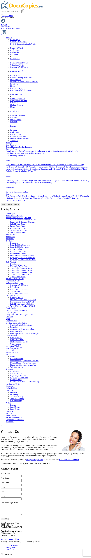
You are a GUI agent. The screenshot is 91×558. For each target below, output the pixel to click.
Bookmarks (14, 52)
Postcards (13, 122)
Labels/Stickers (16, 94)
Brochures (14, 54)
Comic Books (15, 75)
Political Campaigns (41, 151)
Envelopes (14, 84)
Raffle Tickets (15, 134)
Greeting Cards (16, 331)
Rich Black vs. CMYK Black (71, 169)
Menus (12, 107)
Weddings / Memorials (36, 153)
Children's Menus (16, 359)
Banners (16, 48)
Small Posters (15, 407)
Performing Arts (27, 151)
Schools (73, 151)
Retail (68, 151)
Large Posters (15, 409)
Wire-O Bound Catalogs (22, 306)
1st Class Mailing (16, 397)
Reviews (9, 143)
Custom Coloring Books (21, 78)
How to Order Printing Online (17, 192)
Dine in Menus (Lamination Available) (24, 361)
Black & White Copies (18, 42)
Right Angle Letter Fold (19, 378)
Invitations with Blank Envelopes (22, 329)
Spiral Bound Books (17, 224)
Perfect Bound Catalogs (22, 302)
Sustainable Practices (71, 198)
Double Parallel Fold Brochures (22, 256)
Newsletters (14, 111)
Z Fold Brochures (16, 249)
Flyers (12, 86)
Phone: (3, 487)
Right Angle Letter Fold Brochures (23, 260)
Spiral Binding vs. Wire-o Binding (20, 165)
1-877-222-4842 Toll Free (69, 460)
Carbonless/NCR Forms (19, 67)
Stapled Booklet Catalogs (23, 300)
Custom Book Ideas (52, 169)
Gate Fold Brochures (18, 253)
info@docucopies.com (34, 460)
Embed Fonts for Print (76, 180)
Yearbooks (14, 141)
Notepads (13, 118)
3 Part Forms (15, 291)
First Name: (5, 474)
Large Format (18, 101)
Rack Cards (14, 132)
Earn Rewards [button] (11, 145)
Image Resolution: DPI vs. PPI (24, 171)
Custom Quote (11, 200)
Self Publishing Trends (52, 167)
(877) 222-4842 (7, 16)
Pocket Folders (15, 120)
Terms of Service (72, 196)
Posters (13, 126)
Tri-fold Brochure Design (42, 183)
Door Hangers (15, 80)
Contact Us (20, 200)
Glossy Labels (15, 344)
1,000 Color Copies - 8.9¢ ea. (21, 268)
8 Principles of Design (35, 167)
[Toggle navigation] (2, 14)
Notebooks (17, 115)
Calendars (17, 65)
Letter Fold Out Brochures (20, 245)
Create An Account (13, 28)
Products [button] (9, 38)
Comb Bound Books (18, 228)
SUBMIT (5, 520)
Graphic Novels (16, 88)
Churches (9, 151)
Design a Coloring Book (18, 167)
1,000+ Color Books (17, 277)
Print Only (14, 394)
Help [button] (7, 194)
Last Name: (5, 478)
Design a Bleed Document (32, 198)
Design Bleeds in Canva (39, 180)
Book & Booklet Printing (23, 44)
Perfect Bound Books (18, 226)
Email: (3, 496)
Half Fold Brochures (18, 251)
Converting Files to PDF (17, 180)
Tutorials (8, 175)
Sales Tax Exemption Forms (52, 198)
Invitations (14, 327)
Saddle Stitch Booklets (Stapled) (22, 222)
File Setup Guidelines (30, 196)
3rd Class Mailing (17, 399)
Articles (8, 160)
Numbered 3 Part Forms (19, 293)
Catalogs (16, 71)
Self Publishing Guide (36, 169)
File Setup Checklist (68, 167)
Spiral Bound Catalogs (22, 304)
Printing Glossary (59, 196)
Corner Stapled (15, 380)
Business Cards (19, 63)
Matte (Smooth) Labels (19, 342)
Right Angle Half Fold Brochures (22, 258)
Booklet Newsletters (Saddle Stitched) (24, 382)
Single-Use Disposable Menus (23, 365)
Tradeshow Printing (21, 153)
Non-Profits (17, 151)
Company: (5, 483)
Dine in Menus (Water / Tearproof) (23, 363)
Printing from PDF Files (59, 180)
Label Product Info (17, 340)
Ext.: (3, 492)
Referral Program (12, 147)
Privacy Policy (11, 549)
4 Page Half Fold (16, 373)
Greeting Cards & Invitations (21, 90)
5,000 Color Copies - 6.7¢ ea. (21, 272)
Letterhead (14, 103)
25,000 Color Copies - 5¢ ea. (21, 274)
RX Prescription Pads (18, 136)
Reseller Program (25, 147)
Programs (13, 130)
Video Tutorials (10, 187)
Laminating (17, 99)
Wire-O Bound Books (18, 230)
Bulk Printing (15, 59)
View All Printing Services (10, 204)
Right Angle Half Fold (18, 375)
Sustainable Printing (20, 169)
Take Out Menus (16, 367)
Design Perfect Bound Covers (22, 183)
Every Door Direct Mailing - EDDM (24, 82)
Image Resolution (15, 198)
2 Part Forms (15, 287)
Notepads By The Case (18, 266)
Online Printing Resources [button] (15, 155)
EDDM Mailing (16, 401)
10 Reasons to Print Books (47, 165)
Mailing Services (16, 105)
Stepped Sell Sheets (19, 139)
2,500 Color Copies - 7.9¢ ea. (21, 270)
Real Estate (53, 151)
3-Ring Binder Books (18, 232)
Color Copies (15, 40)
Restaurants (61, 151)
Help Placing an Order (14, 196)
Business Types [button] (11, 149)
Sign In (3, 28)
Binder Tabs (14, 50)
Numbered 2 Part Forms (19, 289)
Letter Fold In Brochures (19, 247)
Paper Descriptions (45, 196)
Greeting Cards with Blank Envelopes (24, 333)
